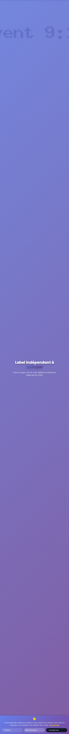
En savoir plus (54, 725)
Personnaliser (31, 730)
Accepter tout (53, 730)
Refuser (7, 730)
